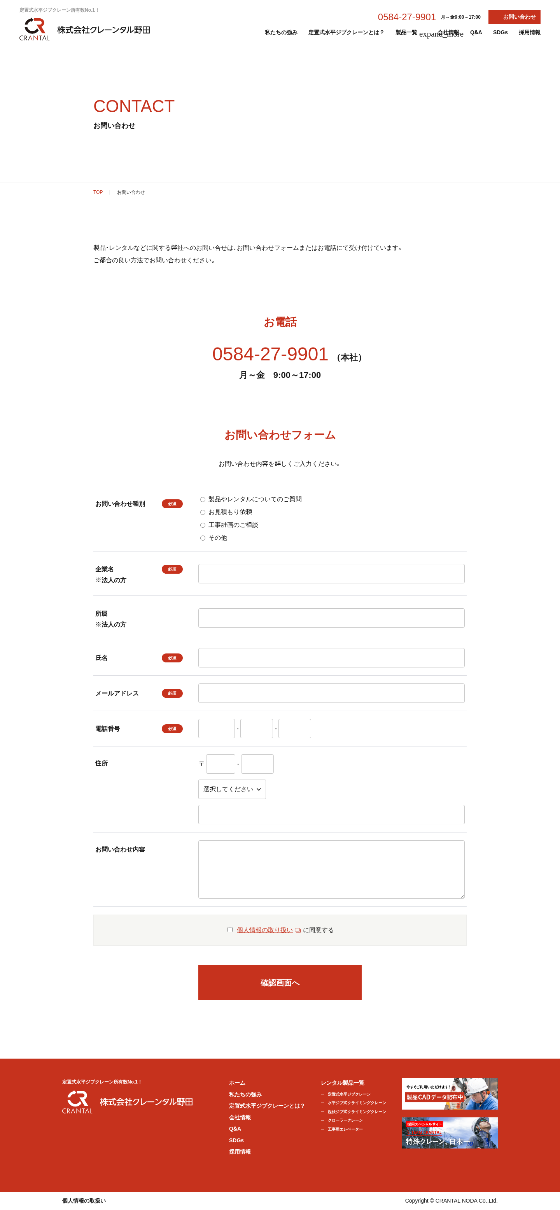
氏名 (101, 658)
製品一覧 (411, 34)
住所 (101, 763)
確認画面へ (280, 982)
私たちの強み (281, 32)
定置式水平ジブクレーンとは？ (346, 32)
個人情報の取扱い (84, 1201)
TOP (98, 192)
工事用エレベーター (345, 1129)
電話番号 (107, 728)
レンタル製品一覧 (342, 1083)
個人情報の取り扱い (265, 930)
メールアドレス (117, 693)
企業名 (128, 576)
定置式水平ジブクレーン (349, 1094)
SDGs (500, 32)
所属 (139, 620)
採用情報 (530, 32)
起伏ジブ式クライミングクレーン (357, 1112)
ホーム (237, 1083)
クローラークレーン (345, 1120)
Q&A (476, 32)
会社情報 (448, 32)
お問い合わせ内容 (120, 849)
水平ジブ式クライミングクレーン (357, 1103)
